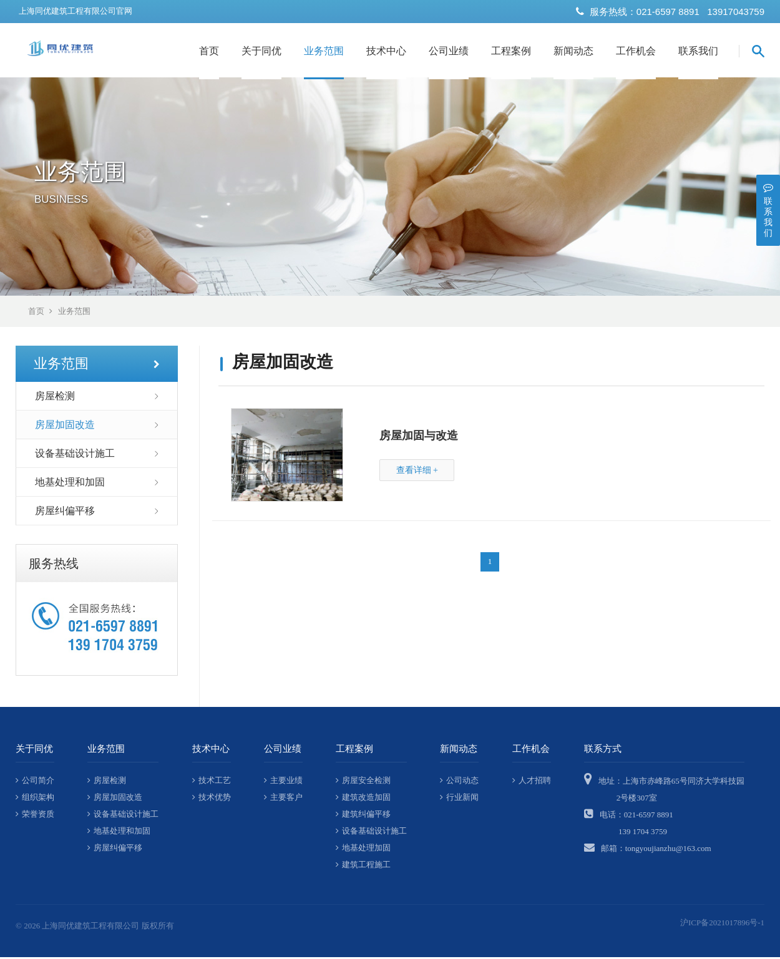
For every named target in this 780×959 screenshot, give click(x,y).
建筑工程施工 (363, 866)
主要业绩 (283, 782)
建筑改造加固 (363, 799)
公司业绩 (449, 51)
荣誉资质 (35, 815)
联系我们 (698, 51)
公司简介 (35, 782)
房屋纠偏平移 (65, 512)
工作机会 (636, 51)
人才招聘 (531, 782)
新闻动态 (573, 51)
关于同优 (261, 51)
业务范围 (324, 51)
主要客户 (283, 799)
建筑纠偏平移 (363, 815)
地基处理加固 (363, 849)
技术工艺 (211, 782)
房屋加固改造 (65, 426)
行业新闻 (459, 799)
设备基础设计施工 (75, 455)
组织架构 (35, 799)
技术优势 (211, 799)
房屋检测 (55, 397)
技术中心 (386, 51)
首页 (209, 51)
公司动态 (459, 782)
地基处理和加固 (70, 484)
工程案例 (511, 51)
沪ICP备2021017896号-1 (722, 924)
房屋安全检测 (363, 782)
